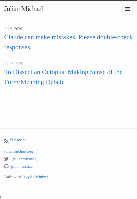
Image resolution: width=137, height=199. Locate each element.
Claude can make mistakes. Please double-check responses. (68, 42)
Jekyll (27, 177)
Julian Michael (23, 9)
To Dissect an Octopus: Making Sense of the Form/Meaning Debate (63, 76)
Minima (42, 177)
